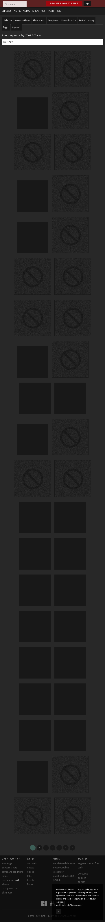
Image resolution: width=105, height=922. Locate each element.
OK (59, 911)
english (81, 882)
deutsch (82, 878)
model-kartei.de (49, 916)
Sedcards (6, 11)
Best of (82, 20)
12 (66, 848)
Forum (35, 11)
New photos (53, 20)
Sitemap (6, 884)
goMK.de (57, 880)
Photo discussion (68, 20)
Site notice (7, 892)
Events (50, 11)
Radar (30, 884)
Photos (17, 11)
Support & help (9, 867)
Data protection (10, 888)
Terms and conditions (12, 872)
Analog (91, 20)
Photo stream (39, 20)
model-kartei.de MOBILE (65, 876)
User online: (10, 880)
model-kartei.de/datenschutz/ (69, 905)
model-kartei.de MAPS (64, 863)
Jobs (43, 11)
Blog (58, 11)
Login (87, 4)
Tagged (6, 27)
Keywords (16, 27)
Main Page (7, 863)
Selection (8, 20)
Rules (5, 876)
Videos (26, 11)
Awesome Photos (22, 20)
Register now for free (64, 3)
